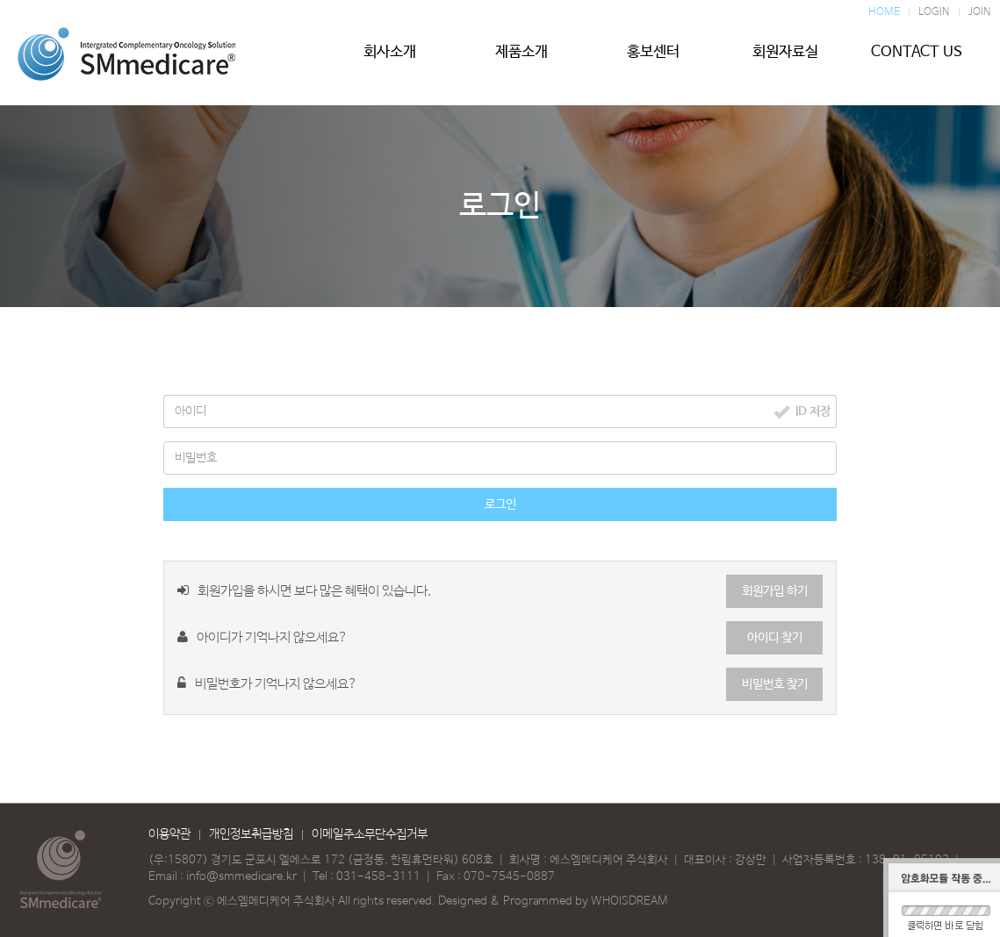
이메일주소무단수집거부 (370, 834)
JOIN (979, 12)
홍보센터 (653, 59)
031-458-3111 (378, 876)
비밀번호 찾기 (775, 684)
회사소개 (390, 59)
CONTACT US (916, 59)
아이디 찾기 (774, 638)
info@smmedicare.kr (241, 876)
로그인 (500, 504)
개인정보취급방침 (251, 834)
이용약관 (169, 834)
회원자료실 (785, 59)
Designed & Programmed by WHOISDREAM (552, 901)
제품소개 (521, 59)
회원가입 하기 (775, 591)
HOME (884, 12)
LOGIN (934, 12)
